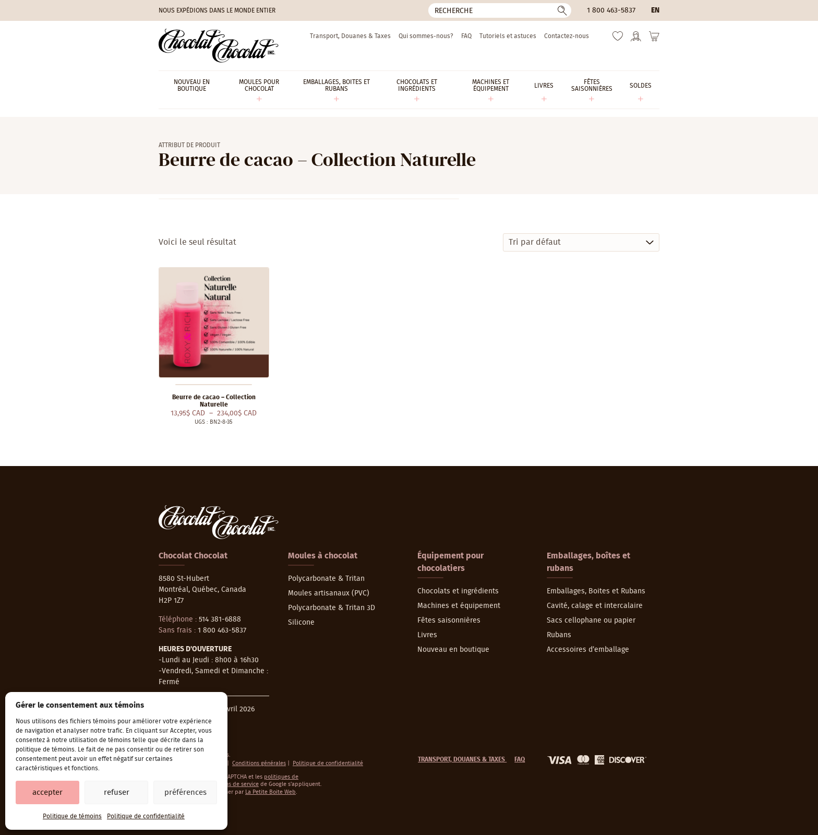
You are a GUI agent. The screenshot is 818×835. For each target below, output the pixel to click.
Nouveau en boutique (453, 649)
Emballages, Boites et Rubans (596, 591)
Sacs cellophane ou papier (591, 620)
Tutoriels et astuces (507, 36)
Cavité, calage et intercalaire (595, 606)
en (655, 10)
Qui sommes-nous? (426, 36)
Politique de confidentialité (146, 816)
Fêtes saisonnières (448, 620)
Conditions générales (259, 763)
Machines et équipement (458, 606)
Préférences (185, 792)
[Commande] (581, 242)
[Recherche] (500, 10)
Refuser (116, 792)
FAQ (466, 36)
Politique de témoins (72, 816)
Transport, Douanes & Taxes (350, 36)
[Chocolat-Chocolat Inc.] (219, 46)
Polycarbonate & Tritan (326, 578)
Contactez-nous (566, 36)
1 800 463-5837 (611, 10)
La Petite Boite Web (270, 792)
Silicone (301, 622)
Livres (427, 635)
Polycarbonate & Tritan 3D (331, 608)
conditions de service (231, 784)
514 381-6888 (220, 619)
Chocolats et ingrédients (458, 591)
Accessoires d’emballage (588, 649)
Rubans (559, 635)
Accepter (47, 792)
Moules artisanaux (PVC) (328, 593)
